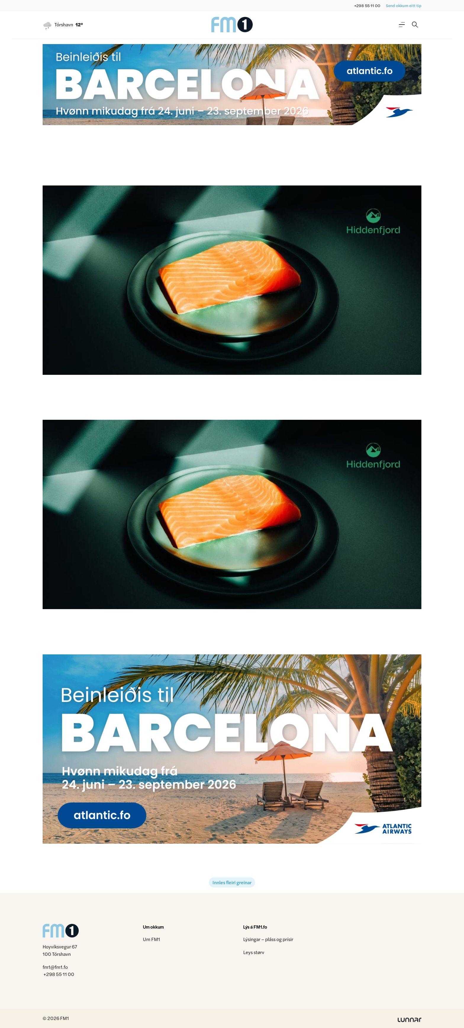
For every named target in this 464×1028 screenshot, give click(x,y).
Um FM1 (151, 939)
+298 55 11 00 (367, 5)
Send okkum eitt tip (403, 5)
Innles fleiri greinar (232, 882)
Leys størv (253, 952)
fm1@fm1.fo (55, 967)
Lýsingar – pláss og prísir (268, 939)
